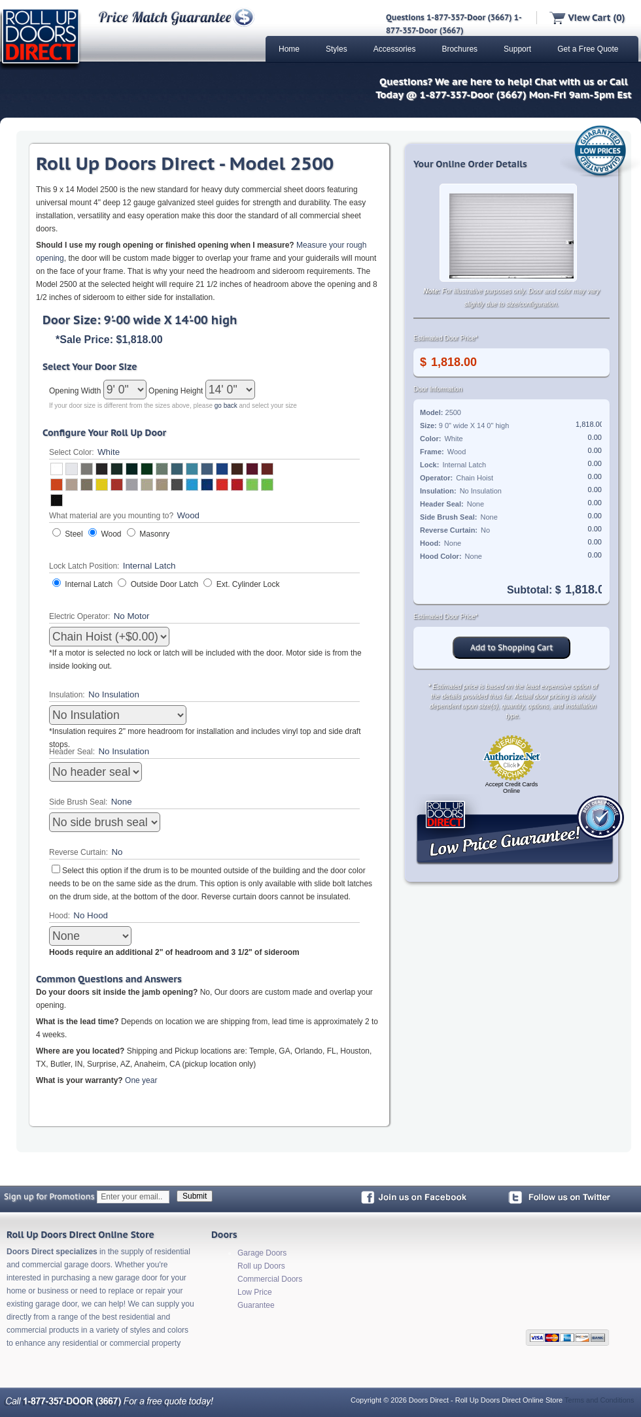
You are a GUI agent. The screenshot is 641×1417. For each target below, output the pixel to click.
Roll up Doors (261, 1266)
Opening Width (76, 390)
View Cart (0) (587, 18)
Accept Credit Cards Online (511, 787)
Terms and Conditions (599, 1400)
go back (226, 405)
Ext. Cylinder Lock (248, 584)
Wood (111, 534)
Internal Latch (89, 584)
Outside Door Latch (164, 584)
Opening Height (176, 390)
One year (141, 1080)
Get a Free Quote (587, 49)
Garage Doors (261, 1253)
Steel (73, 534)
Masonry (154, 534)
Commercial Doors (269, 1279)
